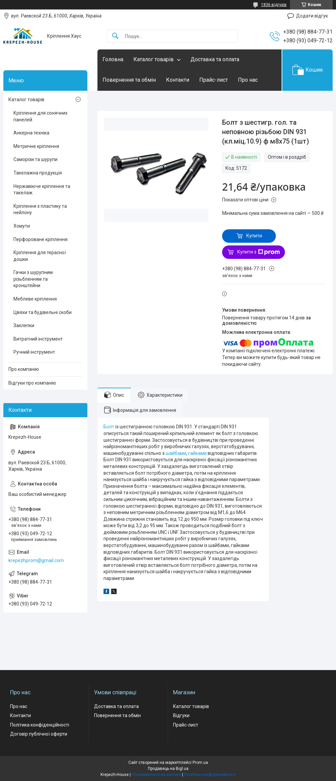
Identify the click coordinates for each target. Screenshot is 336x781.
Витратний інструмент (38, 339)
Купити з (258, 252)
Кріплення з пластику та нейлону (40, 209)
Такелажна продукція (37, 172)
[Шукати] (115, 36)
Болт (108, 426)
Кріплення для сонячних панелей (40, 116)
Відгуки (181, 715)
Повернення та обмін (129, 80)
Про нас (248, 80)
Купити (254, 235)
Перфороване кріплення (40, 239)
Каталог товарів (153, 59)
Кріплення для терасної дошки (39, 256)
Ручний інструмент (34, 352)
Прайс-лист (213, 80)
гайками (197, 453)
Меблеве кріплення (35, 299)
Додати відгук (312, 15)
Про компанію (23, 369)
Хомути (21, 226)
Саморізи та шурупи (35, 159)
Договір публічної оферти (38, 734)
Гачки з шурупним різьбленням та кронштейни (33, 279)
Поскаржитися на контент (156, 774)
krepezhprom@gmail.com (36, 560)
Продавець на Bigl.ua (168, 768)
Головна (112, 59)
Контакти (177, 80)
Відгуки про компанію (32, 383)
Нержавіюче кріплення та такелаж (41, 190)
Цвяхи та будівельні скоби (42, 312)
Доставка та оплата (215, 59)
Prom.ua (200, 762)
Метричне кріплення (36, 146)
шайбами (176, 453)
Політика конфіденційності (39, 725)
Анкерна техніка (31, 132)
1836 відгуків (274, 4)
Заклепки (23, 325)
